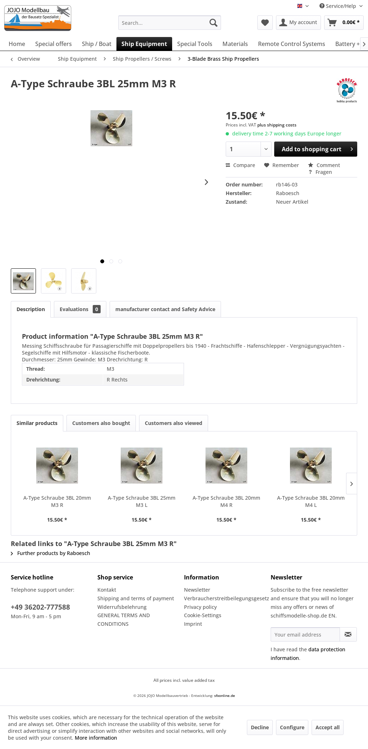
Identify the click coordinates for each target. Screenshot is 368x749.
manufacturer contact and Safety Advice (165, 309)
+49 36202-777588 (40, 607)
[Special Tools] (194, 44)
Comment (324, 165)
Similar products (37, 423)
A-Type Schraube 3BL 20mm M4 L (311, 501)
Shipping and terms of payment (135, 598)
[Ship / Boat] (96, 44)
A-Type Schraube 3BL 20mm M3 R (57, 501)
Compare (240, 165)
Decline (260, 727)
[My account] (298, 22)
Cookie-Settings (202, 615)
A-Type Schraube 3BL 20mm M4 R (226, 501)
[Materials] (235, 44)
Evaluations (80, 309)
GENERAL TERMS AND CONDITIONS (123, 619)
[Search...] (169, 22)
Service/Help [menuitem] (338, 6)
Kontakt (106, 589)
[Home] (17, 44)
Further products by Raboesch (50, 553)
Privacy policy (200, 607)
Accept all (328, 727)
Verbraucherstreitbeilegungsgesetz (225, 598)
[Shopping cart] (344, 22)
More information (96, 737)
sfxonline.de (224, 695)
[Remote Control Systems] (291, 44)
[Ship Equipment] (144, 44)
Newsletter (197, 589)
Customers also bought (101, 423)
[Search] (213, 22)
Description (31, 309)
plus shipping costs (276, 125)
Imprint (193, 623)
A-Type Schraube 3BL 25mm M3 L (141, 501)
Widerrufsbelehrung (122, 607)
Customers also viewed (173, 423)
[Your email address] (305, 634)
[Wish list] (265, 22)
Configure (292, 727)
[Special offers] (53, 44)
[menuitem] (169, 22)
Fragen (320, 171)
